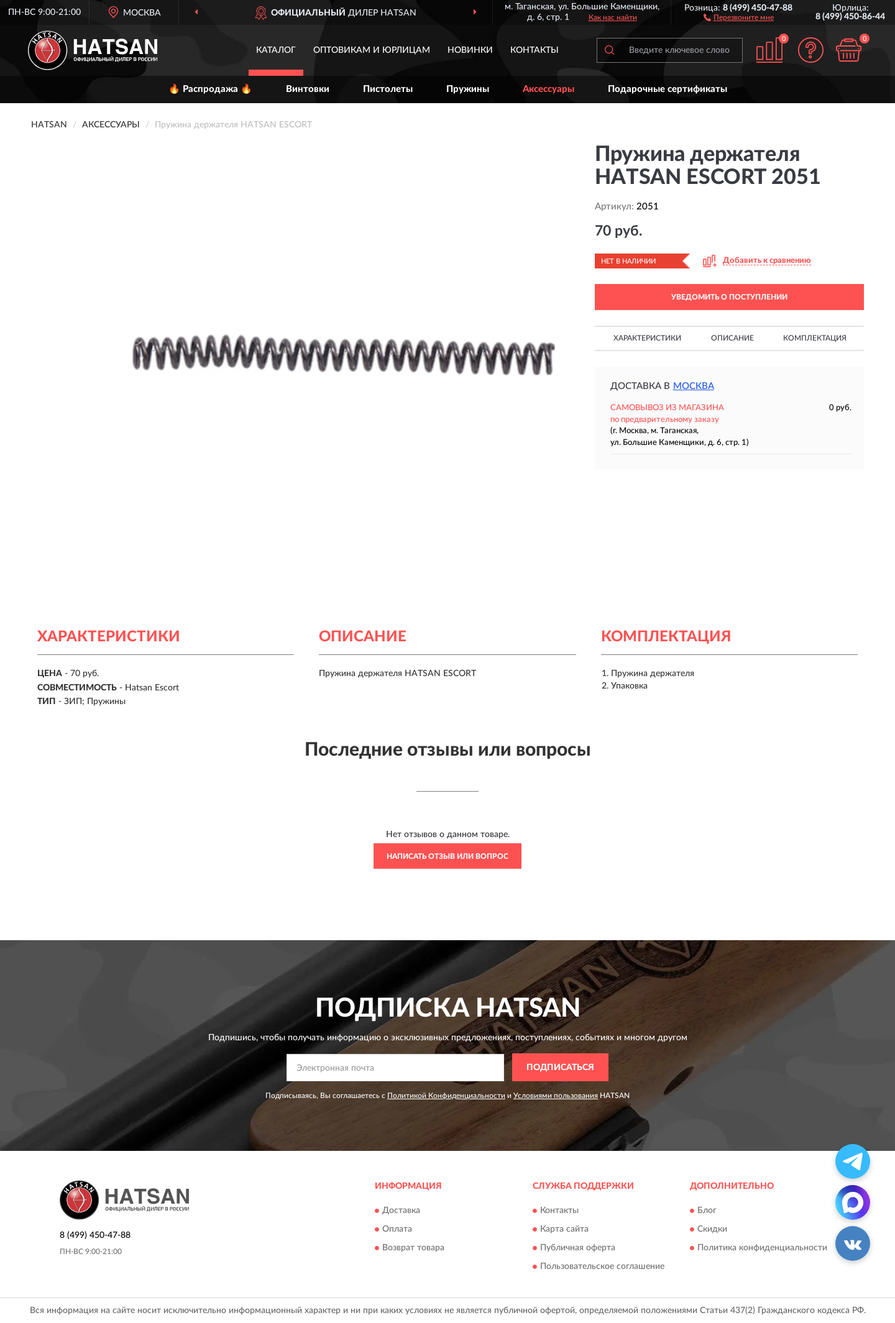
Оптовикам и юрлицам (371, 50)
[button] (739, 17)
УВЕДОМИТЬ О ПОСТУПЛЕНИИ (729, 297)
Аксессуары (548, 89)
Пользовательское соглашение (602, 1266)
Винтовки (307, 89)
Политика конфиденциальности (762, 1247)
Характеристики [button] (647, 338)
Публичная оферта (577, 1247)
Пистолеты (388, 89)
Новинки (470, 50)
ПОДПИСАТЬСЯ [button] (560, 1067)
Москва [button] (693, 386)
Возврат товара (413, 1247)
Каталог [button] (276, 50)
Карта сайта (564, 1229)
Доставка (401, 1210)
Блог (707, 1210)
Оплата (397, 1229)
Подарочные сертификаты (667, 89)
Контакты (534, 50)
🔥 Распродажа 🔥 (210, 89)
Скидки (712, 1229)
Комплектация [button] (815, 338)
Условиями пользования (555, 1095)
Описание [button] (732, 338)
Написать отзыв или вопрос (447, 856)
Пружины (467, 89)
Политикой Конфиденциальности (446, 1095)
